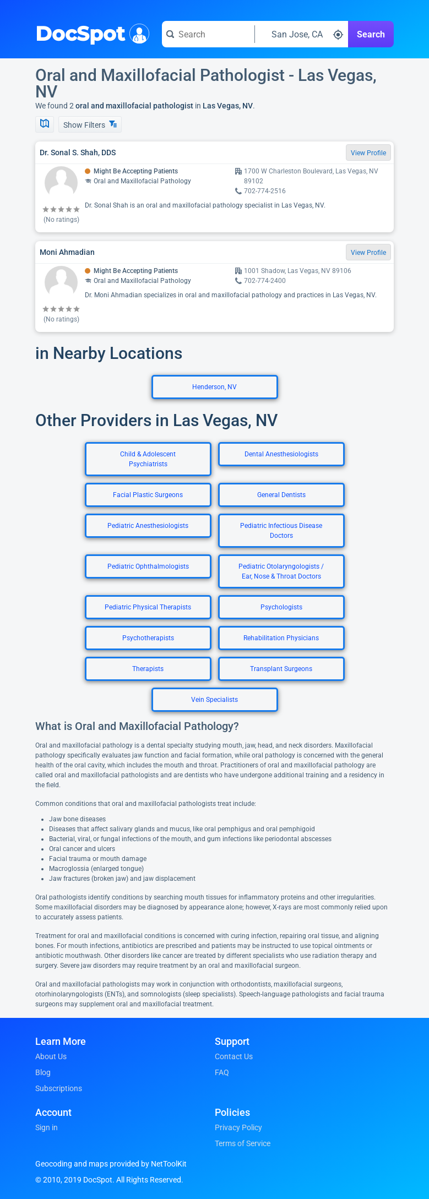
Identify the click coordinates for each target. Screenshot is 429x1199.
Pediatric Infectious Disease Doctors (281, 530)
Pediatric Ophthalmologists (148, 566)
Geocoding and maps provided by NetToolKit (111, 1163)
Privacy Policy (238, 1127)
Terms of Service (242, 1143)
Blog (43, 1072)
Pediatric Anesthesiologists (147, 526)
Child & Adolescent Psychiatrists (148, 459)
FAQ (222, 1072)
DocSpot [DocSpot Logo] (90, 32)
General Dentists (281, 495)
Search (371, 34)
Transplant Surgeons (281, 669)
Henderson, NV (214, 387)
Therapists (148, 669)
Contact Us (234, 1056)
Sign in (46, 1127)
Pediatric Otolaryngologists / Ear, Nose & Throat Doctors (281, 571)
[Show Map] (44, 124)
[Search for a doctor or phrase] (208, 34)
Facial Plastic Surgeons (148, 495)
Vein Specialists (214, 700)
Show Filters (90, 124)
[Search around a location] (301, 34)
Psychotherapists (148, 638)
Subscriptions (58, 1088)
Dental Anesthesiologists (281, 454)
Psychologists (281, 607)
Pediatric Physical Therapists (148, 607)
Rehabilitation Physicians (281, 638)
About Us (51, 1056)
